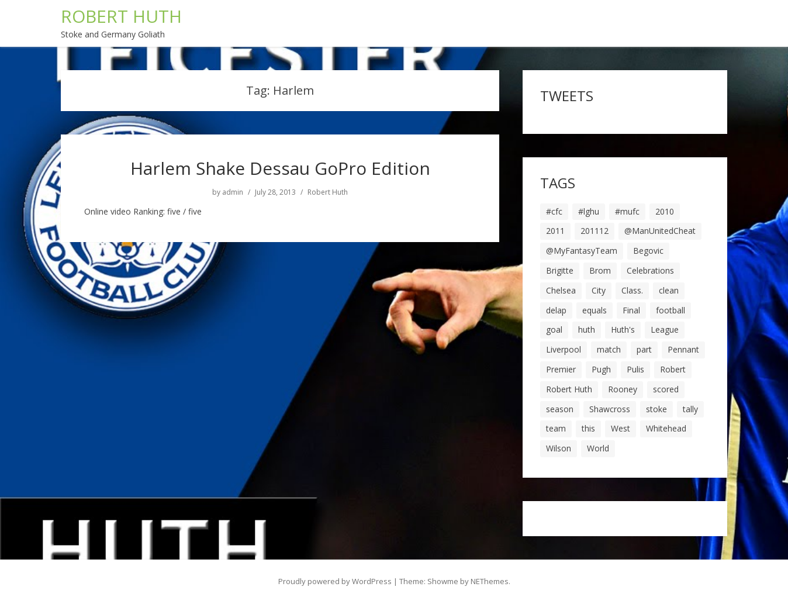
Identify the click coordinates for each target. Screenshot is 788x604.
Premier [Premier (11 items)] (561, 369)
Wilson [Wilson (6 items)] (558, 448)
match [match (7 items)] (609, 349)
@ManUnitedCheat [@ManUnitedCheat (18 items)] (660, 230)
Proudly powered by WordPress (335, 581)
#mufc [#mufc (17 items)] (627, 211)
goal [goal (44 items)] (554, 329)
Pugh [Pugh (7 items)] (601, 369)
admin (232, 192)
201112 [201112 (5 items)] (594, 230)
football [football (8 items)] (670, 310)
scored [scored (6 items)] (666, 389)
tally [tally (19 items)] (690, 409)
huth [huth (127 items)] (586, 329)
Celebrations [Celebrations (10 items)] (650, 270)
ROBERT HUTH (121, 16)
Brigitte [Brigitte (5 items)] (559, 270)
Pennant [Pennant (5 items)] (683, 349)
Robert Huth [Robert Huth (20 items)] (569, 389)
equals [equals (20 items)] (594, 310)
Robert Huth (327, 192)
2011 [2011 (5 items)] (555, 230)
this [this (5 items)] (588, 428)
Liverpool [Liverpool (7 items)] (563, 349)
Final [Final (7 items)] (631, 310)
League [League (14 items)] (665, 329)
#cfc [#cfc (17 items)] (554, 211)
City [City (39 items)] (599, 290)
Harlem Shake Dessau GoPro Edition (280, 168)
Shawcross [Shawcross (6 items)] (609, 409)
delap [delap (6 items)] (556, 310)
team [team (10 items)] (556, 428)
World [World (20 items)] (598, 448)
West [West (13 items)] (620, 428)
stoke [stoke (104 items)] (656, 409)
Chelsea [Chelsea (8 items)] (561, 290)
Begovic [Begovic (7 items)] (648, 250)
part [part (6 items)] (644, 349)
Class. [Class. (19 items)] (632, 290)
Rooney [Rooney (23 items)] (622, 389)
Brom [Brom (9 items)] (600, 270)
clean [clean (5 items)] (669, 290)
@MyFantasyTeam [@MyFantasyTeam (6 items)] (581, 250)
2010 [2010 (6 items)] (664, 211)
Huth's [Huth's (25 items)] (623, 329)
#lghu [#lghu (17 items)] (588, 211)
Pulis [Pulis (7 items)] (635, 369)
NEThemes (490, 581)
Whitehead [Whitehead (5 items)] (666, 428)
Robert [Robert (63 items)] (673, 369)
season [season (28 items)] (559, 409)
